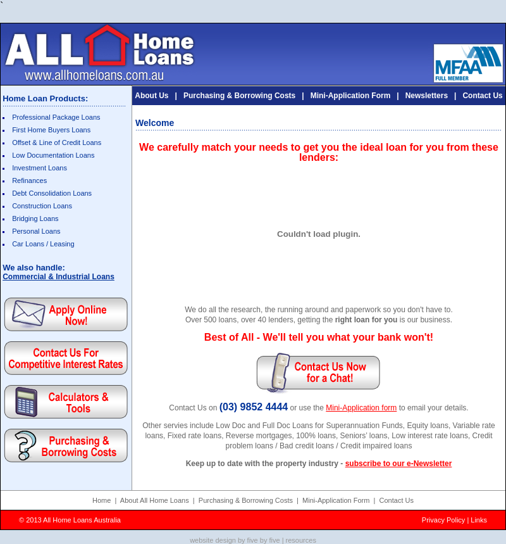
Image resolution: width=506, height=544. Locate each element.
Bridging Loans (35, 218)
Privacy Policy (443, 520)
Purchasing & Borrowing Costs (239, 95)
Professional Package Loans (56, 117)
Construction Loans (42, 206)
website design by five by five (235, 540)
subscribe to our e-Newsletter (398, 463)
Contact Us (482, 95)
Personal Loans (36, 231)
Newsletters (426, 95)
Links (479, 520)
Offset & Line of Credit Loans (56, 142)
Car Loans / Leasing (43, 244)
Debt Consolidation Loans (52, 193)
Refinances (29, 180)
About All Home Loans (154, 500)
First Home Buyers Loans (51, 130)
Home (101, 500)
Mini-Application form (361, 407)
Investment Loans (39, 168)
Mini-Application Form (351, 95)
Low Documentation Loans (53, 155)
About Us (151, 95)
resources (301, 540)
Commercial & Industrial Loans (58, 276)
